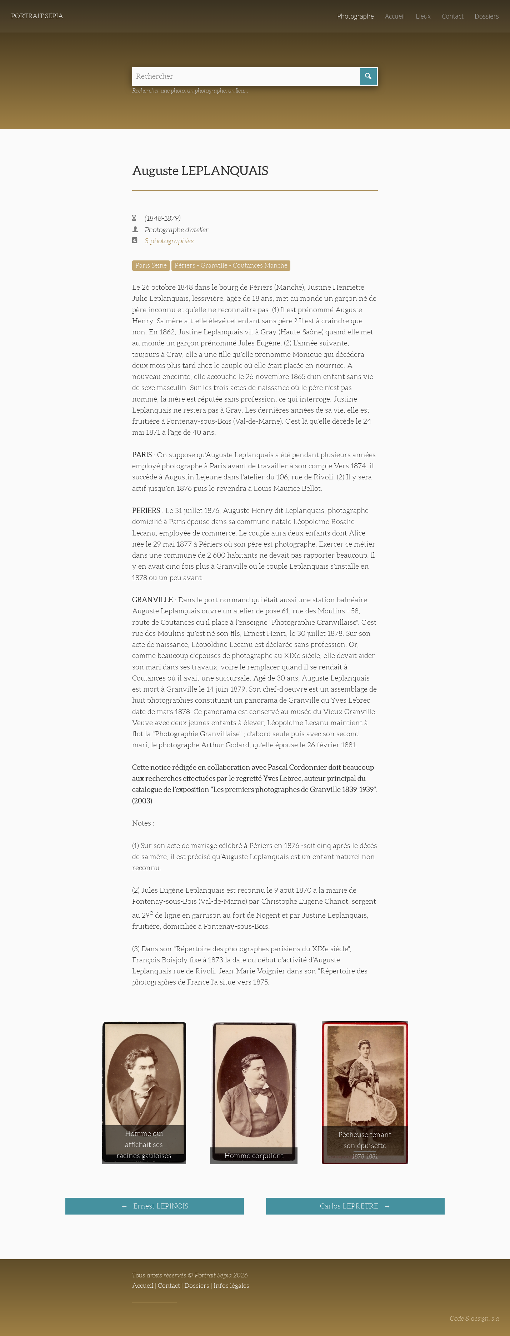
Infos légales (231, 1285)
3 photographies (169, 241)
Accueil (395, 16)
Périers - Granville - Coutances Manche (231, 265)
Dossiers (487, 16)
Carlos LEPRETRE (350, 1206)
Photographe (355, 16)
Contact (453, 16)
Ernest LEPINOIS (159, 1206)
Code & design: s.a (474, 1318)
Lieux (423, 16)
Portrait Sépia (37, 16)
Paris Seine (151, 265)
